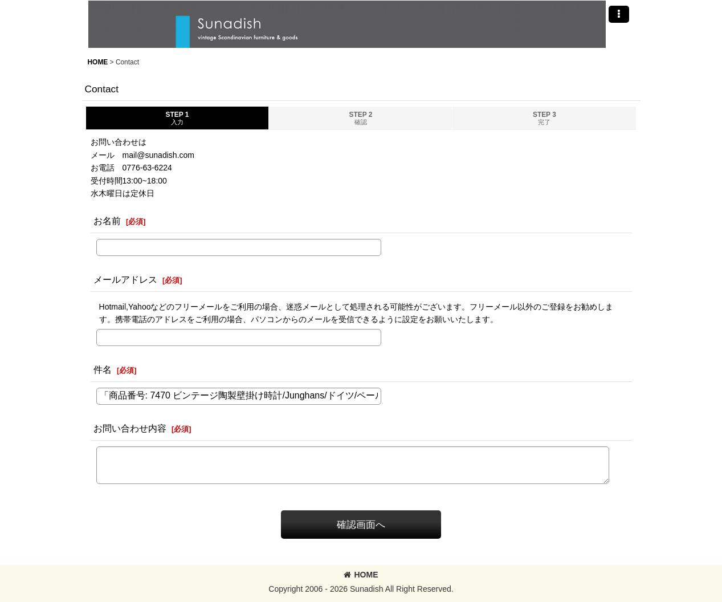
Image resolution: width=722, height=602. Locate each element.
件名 (102, 369)
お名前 (107, 220)
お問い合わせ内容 (129, 428)
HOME (361, 574)
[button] (619, 14)
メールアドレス (125, 279)
